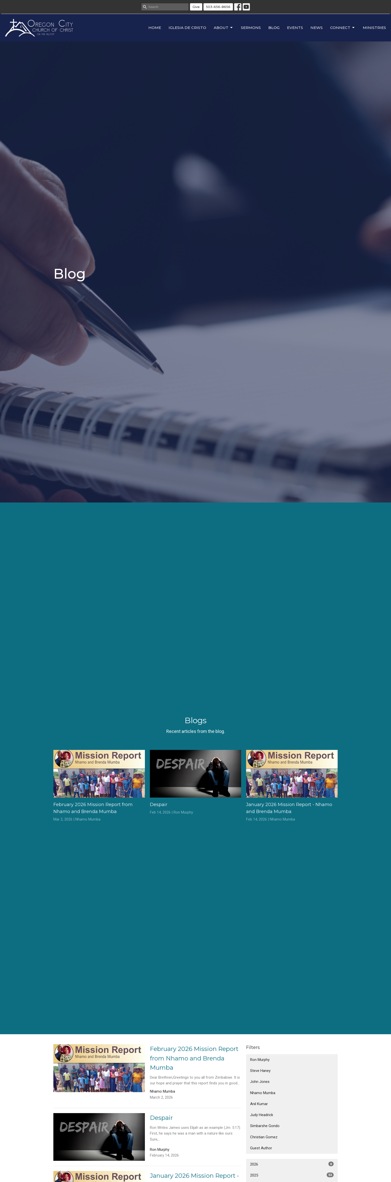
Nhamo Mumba (262, 1093)
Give (196, 7)
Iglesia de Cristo (187, 27)
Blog (274, 27)
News (316, 27)
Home (154, 27)
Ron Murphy (260, 1059)
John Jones (260, 1081)
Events (295, 27)
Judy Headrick (261, 1115)
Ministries (374, 27)
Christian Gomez (264, 1137)
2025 (292, 1175)
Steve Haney (260, 1070)
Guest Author (261, 1148)
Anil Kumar (259, 1104)
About (223, 27)
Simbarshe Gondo (265, 1126)
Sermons (251, 27)
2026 (292, 1164)
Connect (342, 27)
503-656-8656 (218, 7)
